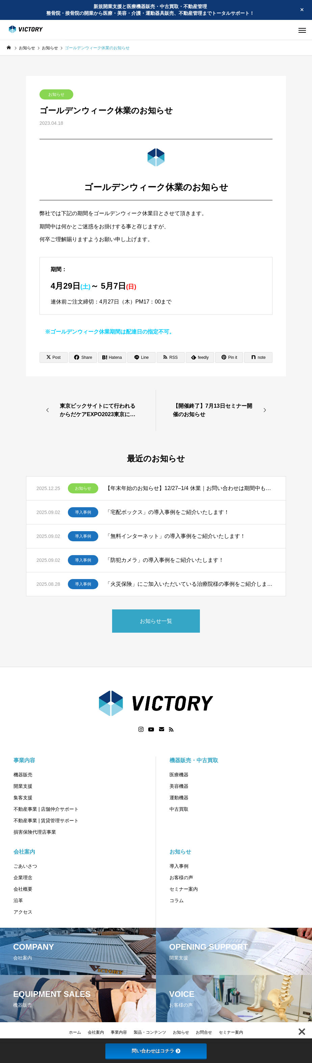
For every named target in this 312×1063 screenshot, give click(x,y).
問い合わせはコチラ (156, 1051)
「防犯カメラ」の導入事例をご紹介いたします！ (164, 560)
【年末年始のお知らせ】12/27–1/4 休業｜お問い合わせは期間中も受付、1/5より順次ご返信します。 (190, 488)
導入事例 (83, 512)
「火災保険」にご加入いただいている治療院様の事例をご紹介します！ (190, 584)
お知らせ (56, 94)
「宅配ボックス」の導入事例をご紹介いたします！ (167, 512)
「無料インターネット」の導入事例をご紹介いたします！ (175, 536)
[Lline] (141, 357)
